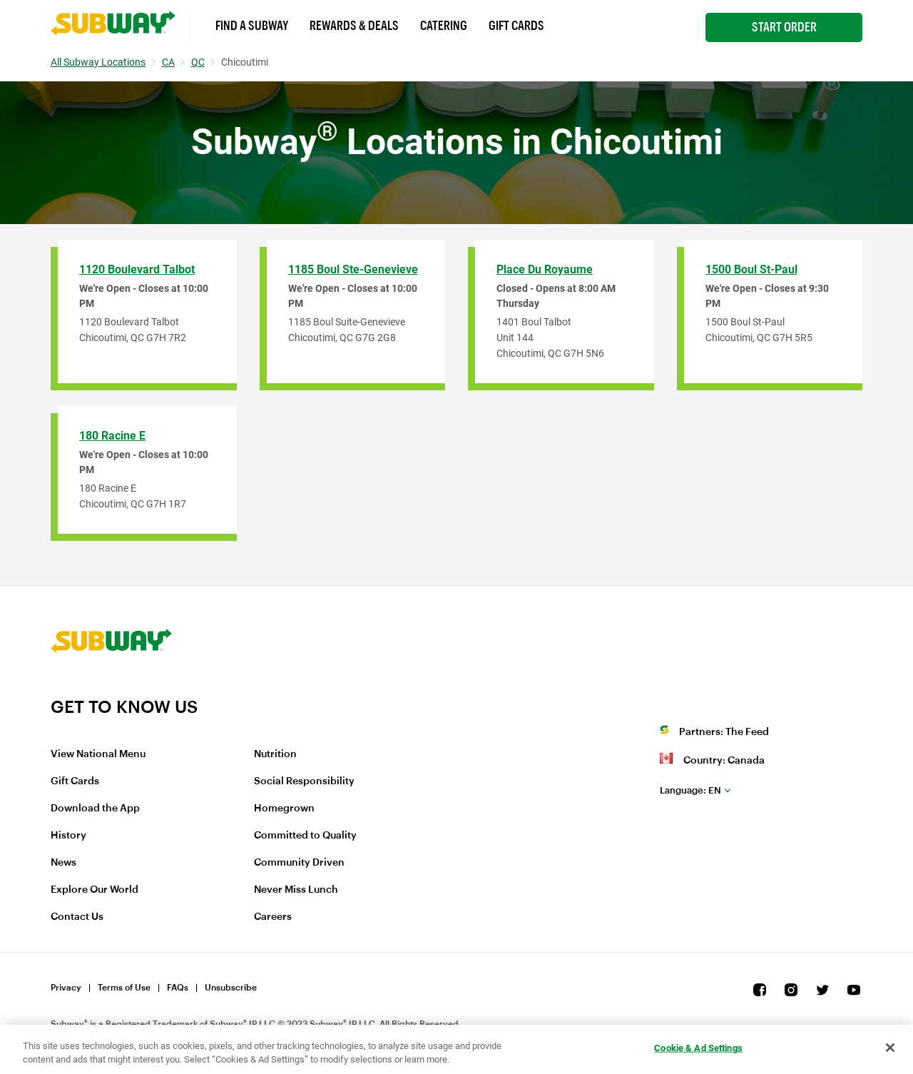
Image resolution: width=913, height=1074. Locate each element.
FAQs (177, 987)
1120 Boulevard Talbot (137, 269)
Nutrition (275, 754)
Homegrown (284, 809)
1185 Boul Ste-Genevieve (353, 269)
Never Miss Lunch (296, 890)
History (68, 836)
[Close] (890, 1047)
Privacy (66, 987)
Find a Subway (251, 25)
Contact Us (77, 917)
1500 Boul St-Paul (751, 269)
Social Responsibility (304, 781)
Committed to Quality (305, 836)
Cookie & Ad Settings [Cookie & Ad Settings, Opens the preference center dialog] (698, 1048)
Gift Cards (516, 25)
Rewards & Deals (354, 25)
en (690, 790)
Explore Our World (94, 890)
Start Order (784, 27)
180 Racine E (112, 435)
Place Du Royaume (544, 269)
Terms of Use (124, 987)
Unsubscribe (231, 987)
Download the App (95, 809)
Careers (273, 917)
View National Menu (98, 754)
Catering (443, 25)
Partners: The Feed (724, 732)
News (63, 863)
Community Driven (299, 863)
